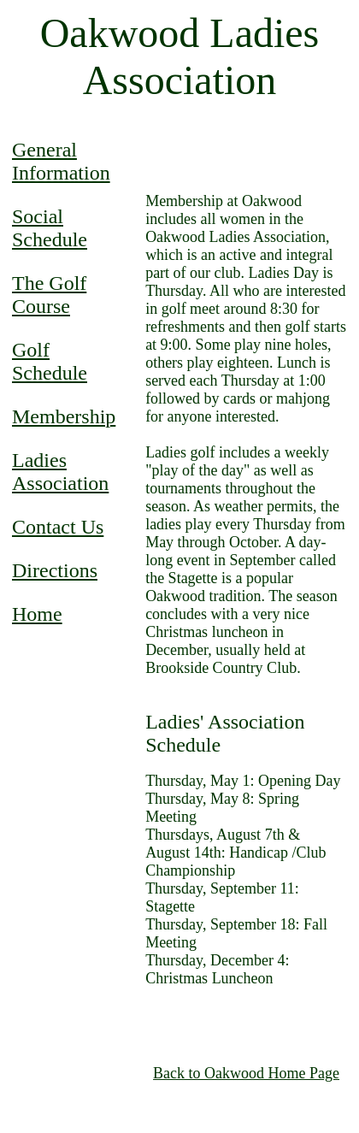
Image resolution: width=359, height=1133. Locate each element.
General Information (61, 161)
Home (37, 614)
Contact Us (57, 527)
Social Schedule (49, 228)
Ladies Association (60, 471)
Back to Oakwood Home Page (246, 1073)
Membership (63, 416)
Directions (54, 570)
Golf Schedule (49, 361)
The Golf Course (49, 294)
